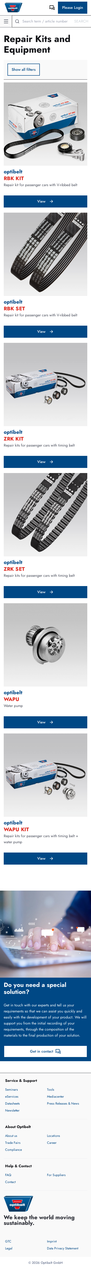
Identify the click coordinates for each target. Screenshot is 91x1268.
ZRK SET (14, 569)
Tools (50, 1089)
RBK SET (14, 308)
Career (52, 1142)
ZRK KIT (14, 438)
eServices (11, 1096)
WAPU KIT (16, 829)
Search (81, 21)
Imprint (52, 1241)
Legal (8, 1248)
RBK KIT (14, 178)
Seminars (11, 1089)
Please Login (72, 7)
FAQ (8, 1175)
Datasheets (12, 1103)
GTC (8, 1241)
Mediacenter (55, 1096)
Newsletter (12, 1110)
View (45, 201)
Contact (10, 1182)
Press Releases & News (63, 1103)
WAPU (11, 699)
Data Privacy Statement (62, 1248)
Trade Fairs (12, 1142)
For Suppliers (56, 1175)
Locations (53, 1135)
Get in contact (45, 1051)
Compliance (13, 1149)
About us (11, 1135)
